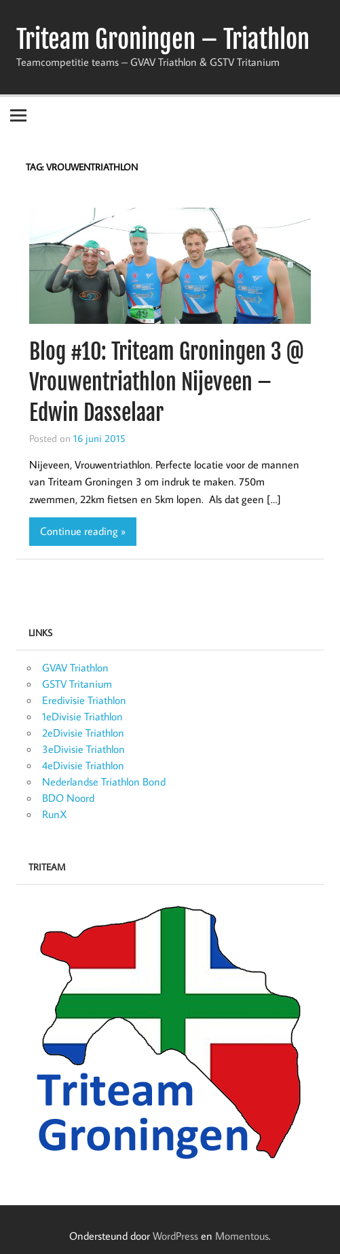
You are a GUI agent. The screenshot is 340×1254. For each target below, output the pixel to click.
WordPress (175, 1235)
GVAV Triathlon (75, 667)
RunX (54, 814)
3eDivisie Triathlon (83, 749)
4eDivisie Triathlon (83, 765)
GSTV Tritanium (77, 683)
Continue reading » (83, 531)
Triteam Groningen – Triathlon (162, 39)
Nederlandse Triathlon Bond (104, 781)
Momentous (242, 1235)
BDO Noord (68, 798)
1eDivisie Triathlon (82, 716)
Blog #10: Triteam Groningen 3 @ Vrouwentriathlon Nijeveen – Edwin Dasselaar (166, 382)
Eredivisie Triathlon (84, 700)
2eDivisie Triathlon (83, 732)
